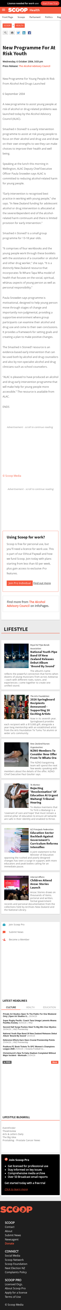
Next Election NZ (15, 1268)
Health (19, 25)
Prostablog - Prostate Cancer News (21, 1140)
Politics (49, 17)
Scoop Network (14, 1259)
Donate (9, 1243)
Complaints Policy (16, 1272)
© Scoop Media (14, 1304)
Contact (9, 1227)
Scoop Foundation (16, 1264)
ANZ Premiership (20, 1029)
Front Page (7, 17)
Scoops (21, 17)
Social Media (12, 1255)
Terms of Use (13, 1296)
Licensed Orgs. (14, 1284)
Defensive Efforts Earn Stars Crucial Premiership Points (29, 1040)
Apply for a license (16, 1292)
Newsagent (12, 1239)
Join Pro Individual (20, 583)
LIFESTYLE (16, 629)
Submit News (13, 1235)
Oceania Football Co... (35, 1049)
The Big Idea (9, 1137)
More (54, 1062)
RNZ (31, 1023)
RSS (7, 1062)
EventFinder (9, 1127)
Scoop (7, 25)
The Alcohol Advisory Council (34, 66)
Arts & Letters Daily (13, 1134)
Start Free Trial (50, 3)
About (8, 1231)
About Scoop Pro (15, 1288)
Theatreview (9, 1131)
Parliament (35, 17)
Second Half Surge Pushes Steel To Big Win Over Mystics (29, 1027)
